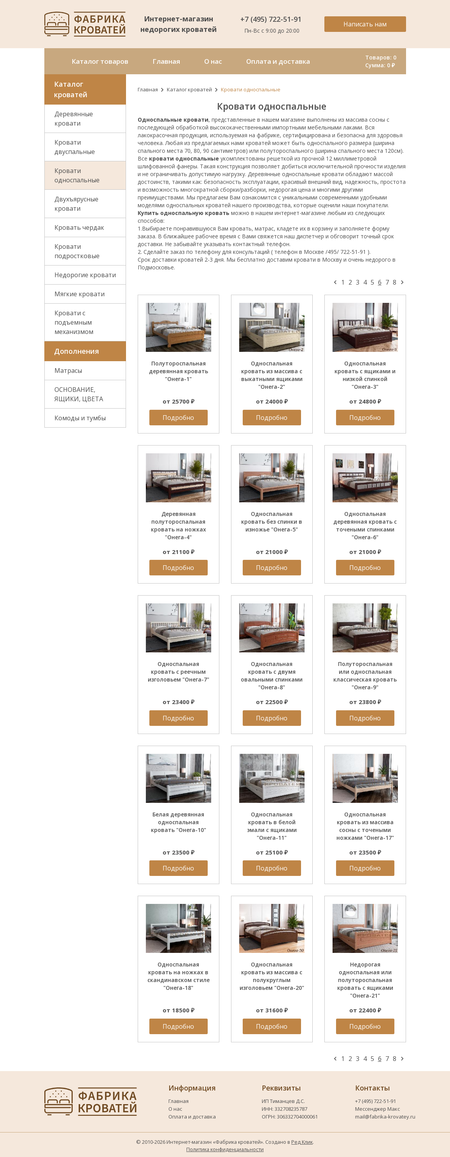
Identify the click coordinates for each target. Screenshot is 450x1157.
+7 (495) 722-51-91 (271, 19)
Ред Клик (302, 1141)
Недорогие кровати (85, 275)
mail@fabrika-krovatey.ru (385, 1116)
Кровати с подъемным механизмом (73, 322)
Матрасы (68, 370)
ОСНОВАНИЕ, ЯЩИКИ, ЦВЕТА (78, 394)
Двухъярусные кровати (76, 204)
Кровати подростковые (77, 251)
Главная (148, 89)
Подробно (178, 417)
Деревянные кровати (73, 119)
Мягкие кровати (79, 294)
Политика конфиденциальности (225, 1149)
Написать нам (365, 24)
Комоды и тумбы (80, 418)
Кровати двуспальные (74, 147)
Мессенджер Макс (377, 1108)
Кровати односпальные (77, 175)
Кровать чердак (79, 227)
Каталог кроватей (189, 89)
